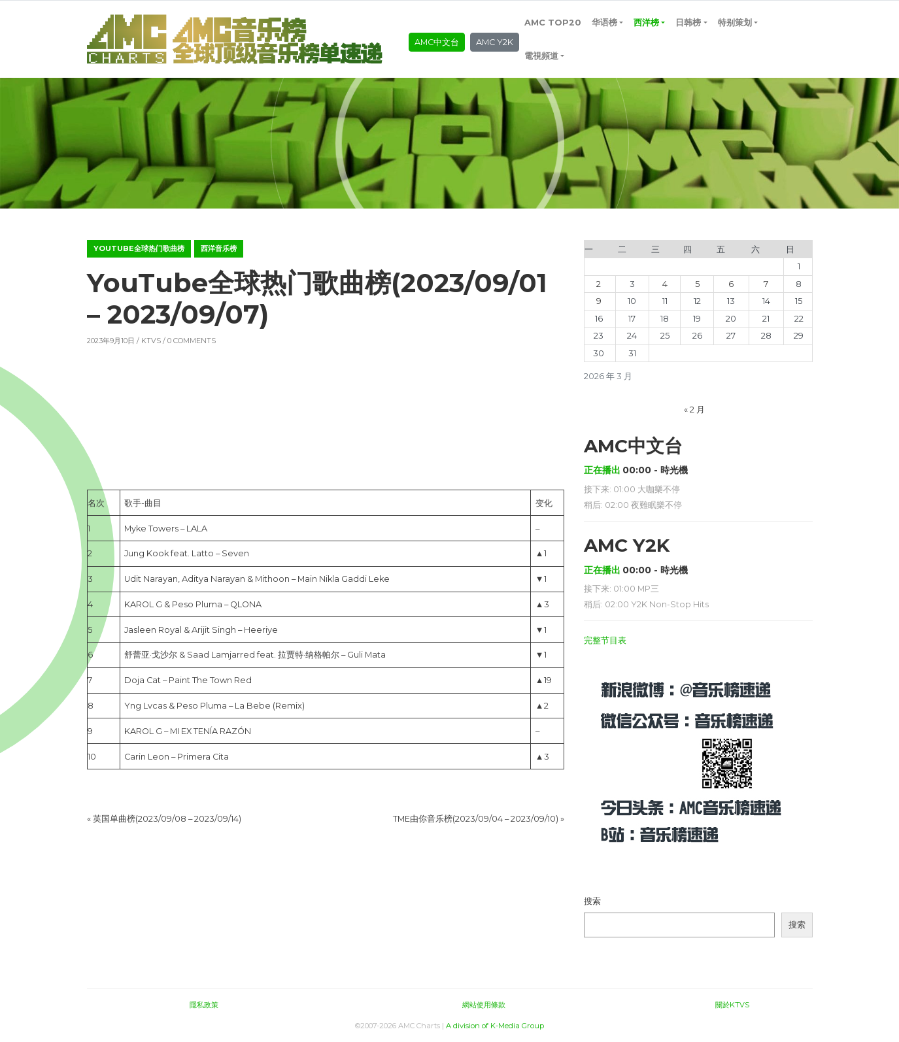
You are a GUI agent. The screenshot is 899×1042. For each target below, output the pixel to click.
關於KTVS (732, 1004)
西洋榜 (646, 22)
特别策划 (735, 22)
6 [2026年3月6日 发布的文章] (731, 284)
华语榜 (604, 22)
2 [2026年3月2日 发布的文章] (598, 284)
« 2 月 (694, 409)
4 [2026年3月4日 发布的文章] (665, 284)
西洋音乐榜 (219, 248)
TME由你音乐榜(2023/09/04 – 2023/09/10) (475, 819)
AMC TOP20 (552, 22)
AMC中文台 (437, 42)
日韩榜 (688, 22)
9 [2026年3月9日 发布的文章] (599, 301)
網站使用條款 (483, 1004)
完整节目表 (605, 640)
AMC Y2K (494, 42)
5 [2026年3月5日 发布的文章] (697, 284)
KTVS (151, 340)
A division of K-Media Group (495, 1025)
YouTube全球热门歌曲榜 (138, 248)
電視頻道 (541, 56)
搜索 (592, 901)
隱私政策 (204, 1004)
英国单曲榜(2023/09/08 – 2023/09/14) (167, 819)
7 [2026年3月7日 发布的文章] (766, 284)
